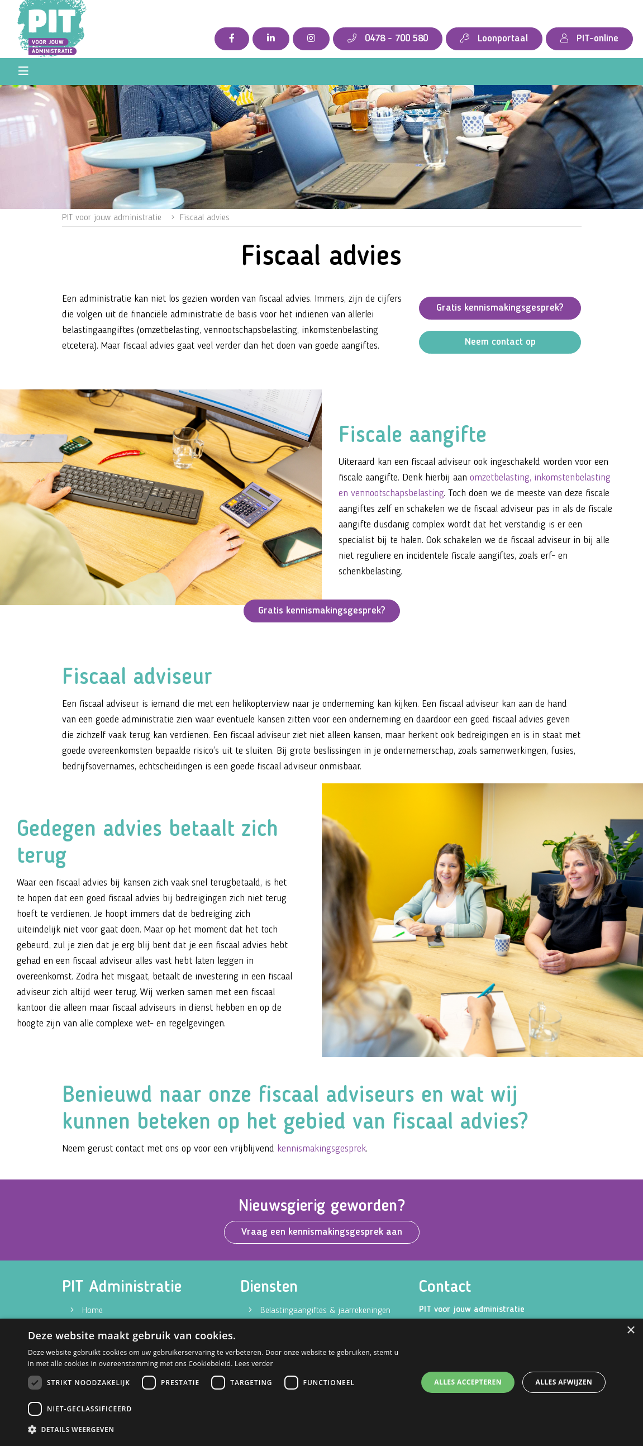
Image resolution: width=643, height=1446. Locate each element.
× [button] (630, 1330)
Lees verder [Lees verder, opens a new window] (254, 1363)
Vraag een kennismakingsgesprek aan (321, 1232)
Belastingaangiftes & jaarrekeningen (325, 1310)
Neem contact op (500, 342)
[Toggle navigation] (23, 71)
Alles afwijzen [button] (563, 1382)
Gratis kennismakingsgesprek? (500, 308)
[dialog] (321, 1382)
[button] (217, 1430)
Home (92, 1310)
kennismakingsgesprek (321, 1149)
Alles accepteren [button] (468, 1382)
